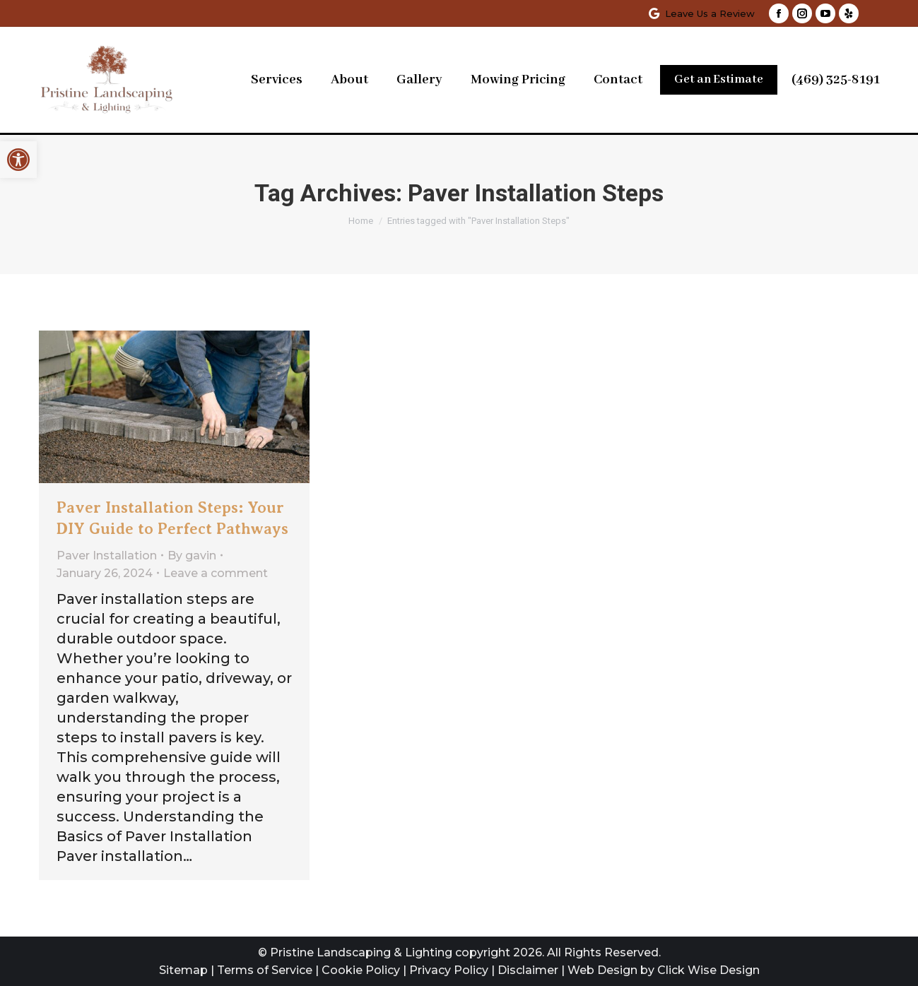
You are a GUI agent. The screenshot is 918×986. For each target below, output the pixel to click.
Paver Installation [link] (107, 555)
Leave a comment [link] (215, 573)
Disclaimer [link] (528, 970)
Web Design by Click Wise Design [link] (663, 970)
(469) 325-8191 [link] (836, 79)
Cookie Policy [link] (361, 970)
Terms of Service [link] (264, 970)
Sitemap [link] (183, 970)
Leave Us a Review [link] (701, 13)
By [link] (191, 555)
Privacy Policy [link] (448, 970)
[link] (18, 159)
